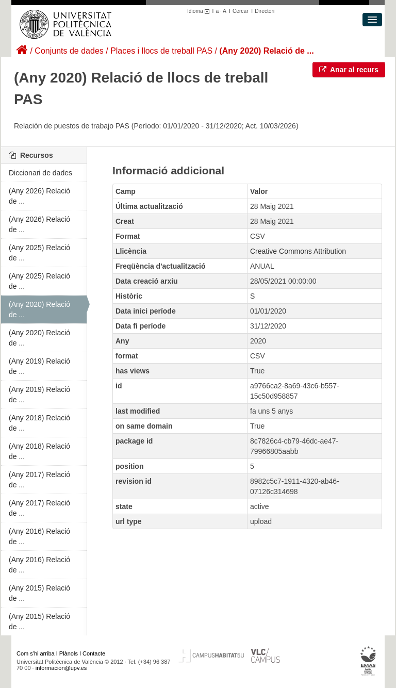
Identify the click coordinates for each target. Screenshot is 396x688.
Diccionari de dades (40, 173)
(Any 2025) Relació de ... (39, 252)
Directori (264, 11)
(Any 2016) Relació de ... (39, 536)
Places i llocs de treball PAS (161, 50)
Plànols (68, 653)
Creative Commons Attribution (298, 251)
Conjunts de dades (69, 50)
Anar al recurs (349, 69)
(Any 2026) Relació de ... (39, 196)
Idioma (199, 11)
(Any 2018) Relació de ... (39, 423)
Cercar (241, 11)
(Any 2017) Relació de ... (39, 479)
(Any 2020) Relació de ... (266, 50)
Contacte (93, 653)
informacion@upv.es (61, 668)
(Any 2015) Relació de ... (39, 593)
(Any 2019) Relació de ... (39, 366)
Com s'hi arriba (35, 653)
